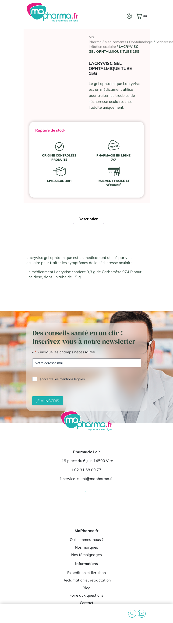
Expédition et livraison (86, 572)
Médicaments (115, 42)
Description (88, 218)
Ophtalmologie (141, 42)
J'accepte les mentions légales (62, 379)
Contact (86, 602)
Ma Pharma (95, 39)
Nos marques (86, 547)
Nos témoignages (86, 554)
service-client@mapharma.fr (86, 478)
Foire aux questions (86, 595)
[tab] (88, 219)
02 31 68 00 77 (87, 469)
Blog (87, 587)
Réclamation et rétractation (87, 580)
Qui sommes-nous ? (86, 539)
